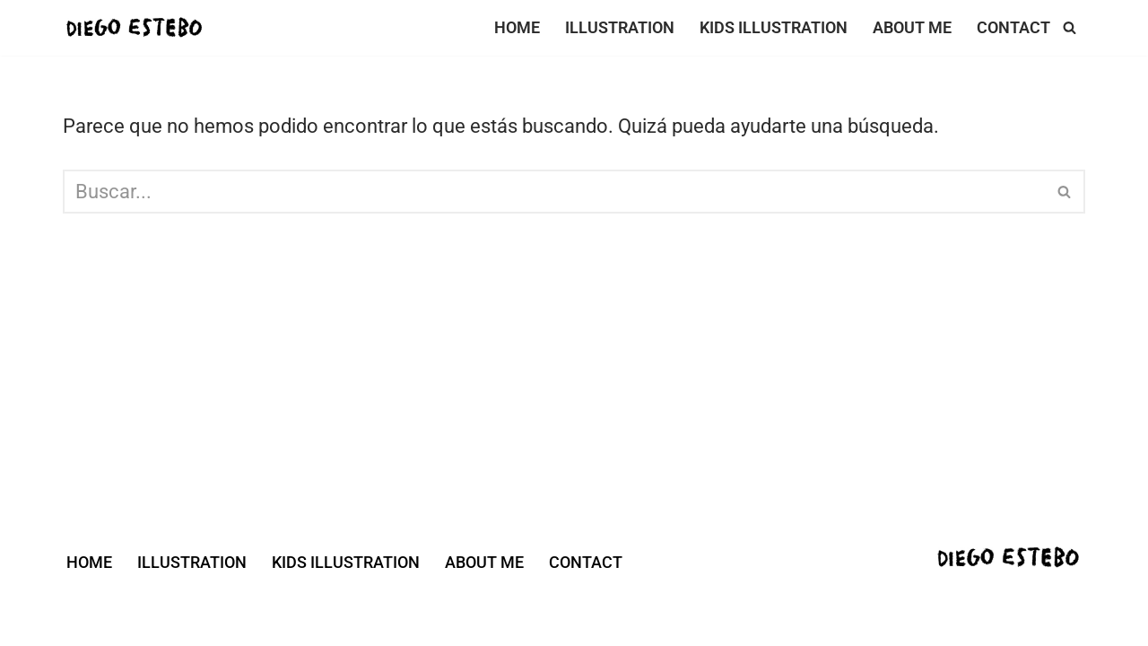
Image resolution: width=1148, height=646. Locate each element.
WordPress (339, 613)
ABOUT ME (912, 28)
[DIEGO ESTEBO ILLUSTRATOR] (140, 27)
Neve (86, 613)
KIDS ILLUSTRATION (774, 28)
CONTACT (1013, 28)
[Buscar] (1069, 27)
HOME (517, 28)
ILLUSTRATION (619, 28)
